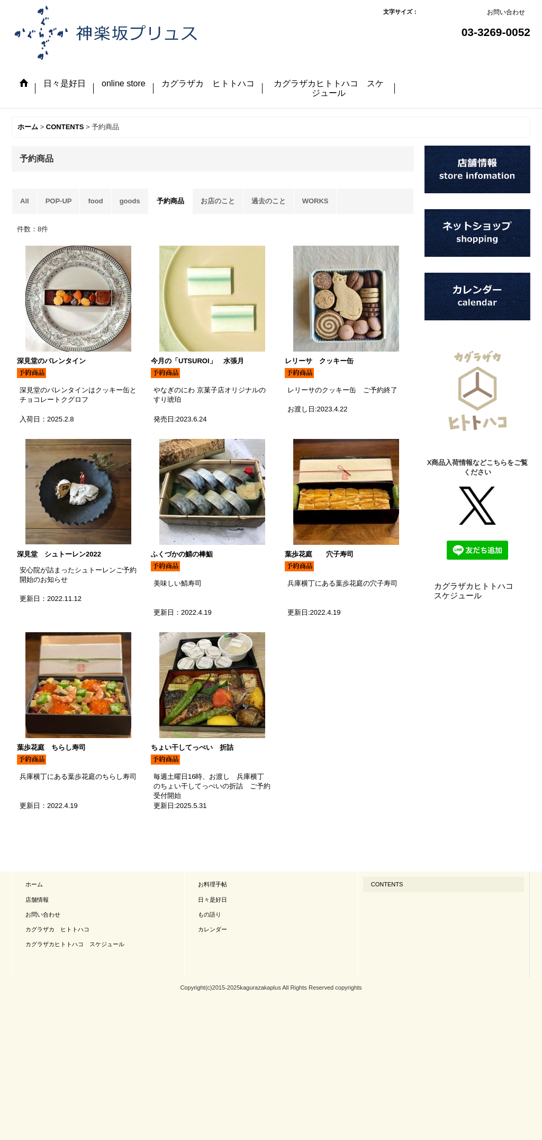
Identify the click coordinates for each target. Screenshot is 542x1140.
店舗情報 (37, 899)
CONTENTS (387, 884)
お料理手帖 (212, 884)
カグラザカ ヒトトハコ (57, 929)
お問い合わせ (506, 12)
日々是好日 (212, 899)
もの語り (209, 914)
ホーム (34, 884)
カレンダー (212, 929)
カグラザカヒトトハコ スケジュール (477, 590)
